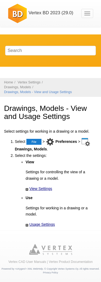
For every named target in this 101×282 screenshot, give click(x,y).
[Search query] (50, 50)
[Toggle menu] (87, 13)
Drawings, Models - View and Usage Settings (38, 92)
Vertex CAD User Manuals (27, 262)
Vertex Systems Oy (68, 268)
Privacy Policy (50, 272)
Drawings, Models (17, 87)
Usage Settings (42, 224)
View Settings (40, 188)
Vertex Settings (29, 82)
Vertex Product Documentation (71, 262)
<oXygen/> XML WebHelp (29, 268)
